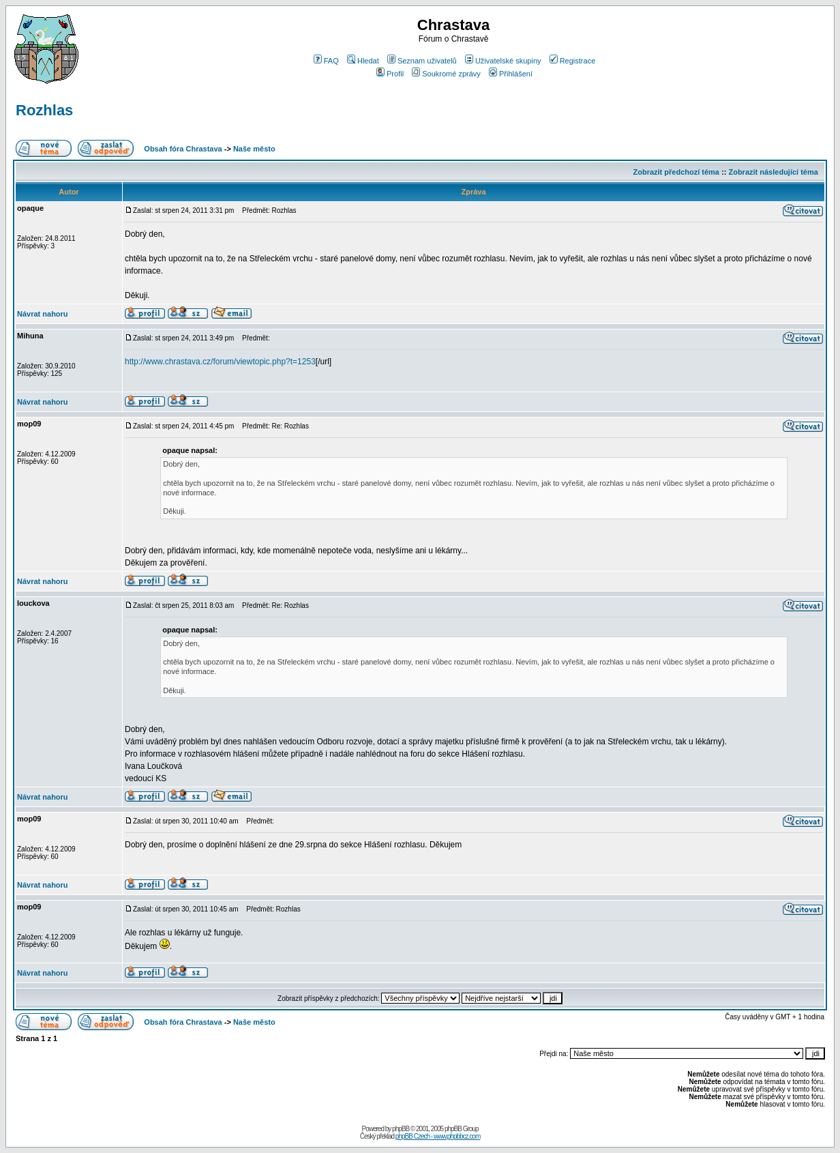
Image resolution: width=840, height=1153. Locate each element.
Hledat (363, 61)
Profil (390, 74)
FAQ (326, 61)
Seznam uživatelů (422, 61)
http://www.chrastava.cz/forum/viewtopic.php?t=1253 (220, 361)
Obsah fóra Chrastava (183, 149)
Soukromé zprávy (446, 74)
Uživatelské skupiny (503, 61)
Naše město (254, 149)
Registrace (573, 61)
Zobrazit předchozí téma (676, 172)
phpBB (400, 1129)
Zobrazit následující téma (772, 172)
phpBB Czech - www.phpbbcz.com (437, 1136)
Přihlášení (510, 74)
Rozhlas (44, 110)
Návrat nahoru (42, 314)
